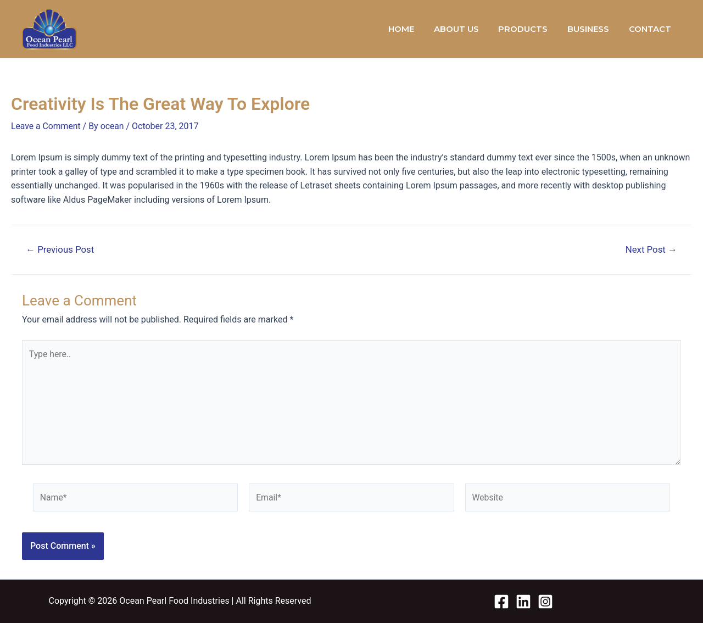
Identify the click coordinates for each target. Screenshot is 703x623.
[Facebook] (501, 601)
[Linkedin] (523, 601)
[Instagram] (545, 601)
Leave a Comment (46, 126)
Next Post (650, 249)
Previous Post (61, 249)
